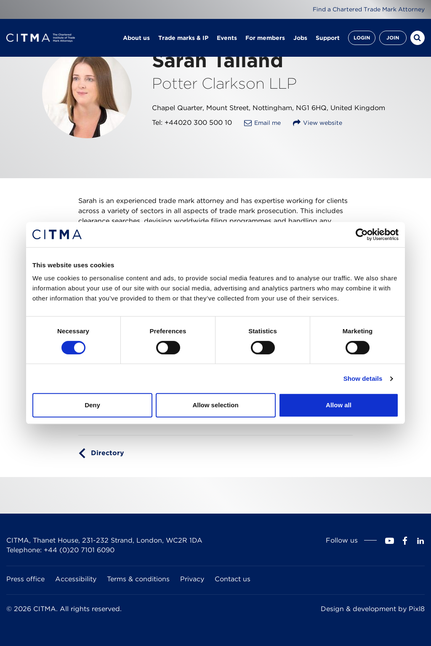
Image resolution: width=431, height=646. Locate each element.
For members (265, 37)
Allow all (338, 405)
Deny (92, 405)
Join (392, 37)
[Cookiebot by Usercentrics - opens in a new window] (362, 234)
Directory (107, 453)
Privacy (192, 579)
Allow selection (215, 405)
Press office (25, 579)
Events (227, 37)
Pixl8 (417, 609)
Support (328, 37)
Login (362, 37)
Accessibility (75, 579)
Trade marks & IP (183, 37)
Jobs (300, 37)
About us (136, 37)
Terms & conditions (138, 579)
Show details (363, 378)
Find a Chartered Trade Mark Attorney (369, 9)
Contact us (232, 579)
